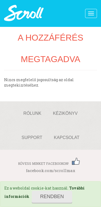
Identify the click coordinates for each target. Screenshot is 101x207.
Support (32, 137)
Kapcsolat (66, 137)
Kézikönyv (65, 113)
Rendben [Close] (52, 196)
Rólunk (32, 113)
